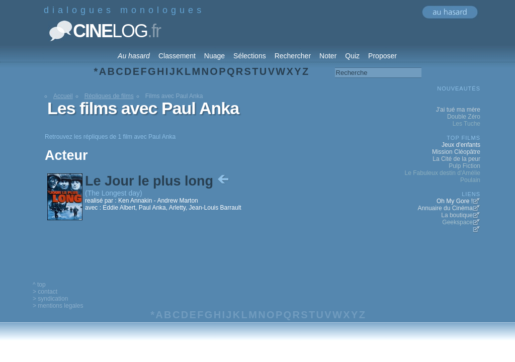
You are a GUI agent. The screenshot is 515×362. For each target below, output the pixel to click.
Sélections (249, 56)
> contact (45, 291)
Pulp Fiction (464, 165)
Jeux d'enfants (461, 144)
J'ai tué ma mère (458, 109)
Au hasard (134, 56)
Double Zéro (463, 116)
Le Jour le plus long (158, 181)
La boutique (457, 215)
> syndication (50, 298)
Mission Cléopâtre (456, 151)
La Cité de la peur (456, 158)
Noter (327, 56)
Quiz (352, 56)
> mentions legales (58, 305)
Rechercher (293, 56)
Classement (177, 56)
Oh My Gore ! (455, 201)
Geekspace (457, 222)
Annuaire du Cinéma (445, 208)
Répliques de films (109, 96)
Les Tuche (466, 123)
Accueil (63, 96)
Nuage (214, 56)
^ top (39, 284)
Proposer (382, 56)
